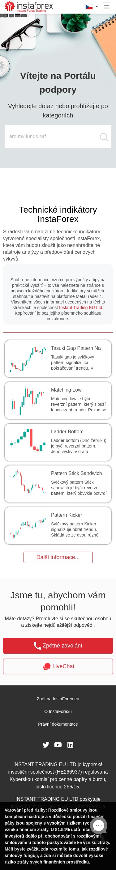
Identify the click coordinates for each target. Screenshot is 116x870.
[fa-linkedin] (70, 744)
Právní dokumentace (58, 724)
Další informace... (57, 557)
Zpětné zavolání (58, 646)
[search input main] (52, 136)
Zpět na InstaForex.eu (58, 698)
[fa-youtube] (58, 744)
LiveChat (57, 666)
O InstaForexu (58, 711)
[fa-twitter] (45, 744)
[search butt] (104, 140)
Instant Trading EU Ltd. (81, 307)
